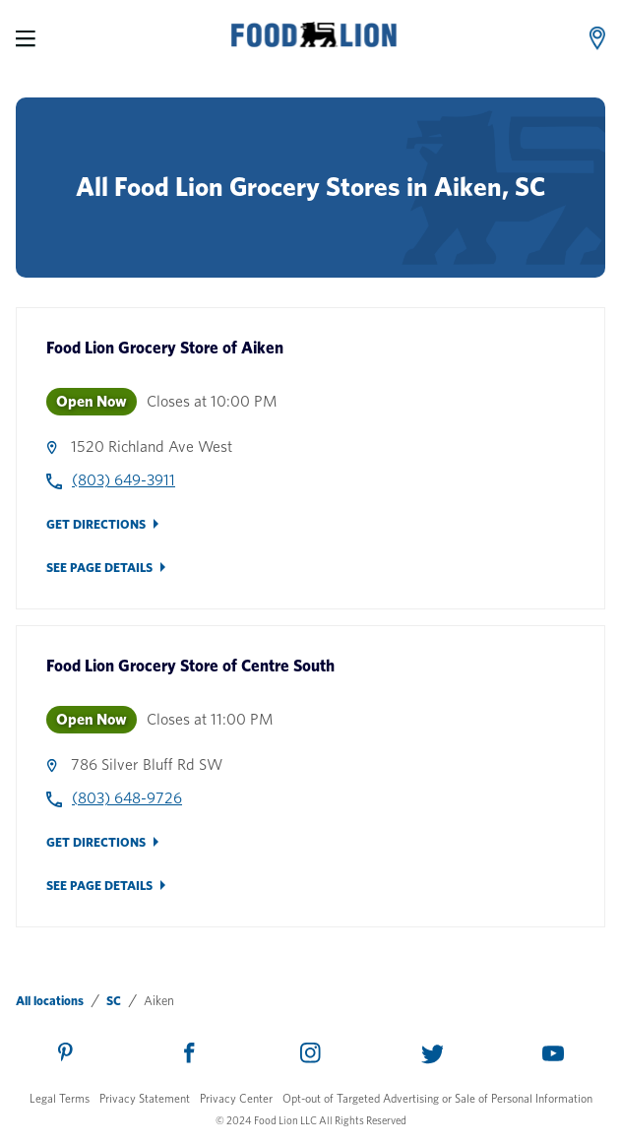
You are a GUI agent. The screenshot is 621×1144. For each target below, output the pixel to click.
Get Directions (96, 524)
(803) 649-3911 (123, 480)
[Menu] (25, 38)
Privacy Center (236, 1098)
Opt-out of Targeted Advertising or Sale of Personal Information (437, 1098)
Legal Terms (60, 1098)
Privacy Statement (144, 1098)
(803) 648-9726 (127, 798)
